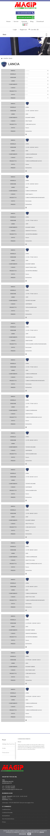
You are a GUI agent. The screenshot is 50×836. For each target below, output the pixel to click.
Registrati (23, 29)
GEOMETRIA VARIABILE (31, 234)
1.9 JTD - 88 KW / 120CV (31, 513)
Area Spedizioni (6, 815)
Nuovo (27, 127)
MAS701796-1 (29, 413)
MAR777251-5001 (30, 596)
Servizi (16, 21)
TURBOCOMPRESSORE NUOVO (34, 161)
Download (40, 21)
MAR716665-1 (29, 194)
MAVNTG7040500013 (31, 633)
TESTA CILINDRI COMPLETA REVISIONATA (36, 344)
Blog (31, 21)
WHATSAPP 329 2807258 (24, 17)
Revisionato (28, 201)
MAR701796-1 (29, 377)
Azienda (24, 21)
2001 (27, 626)
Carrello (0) (34, 29)
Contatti (25, 23)
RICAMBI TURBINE (30, 117)
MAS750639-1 (29, 706)
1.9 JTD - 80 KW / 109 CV (32, 440)
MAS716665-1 (29, 157)
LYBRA (27, 107)
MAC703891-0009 (30, 670)
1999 (27, 224)
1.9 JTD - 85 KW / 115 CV (32, 476)
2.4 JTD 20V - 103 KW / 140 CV (33, 623)
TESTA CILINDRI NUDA (31, 307)
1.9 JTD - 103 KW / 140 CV (32, 110)
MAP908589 (29, 304)
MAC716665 (29, 121)
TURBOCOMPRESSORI (31, 154)
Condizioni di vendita (7, 812)
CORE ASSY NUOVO (31, 124)
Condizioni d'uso (6, 809)
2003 (27, 114)
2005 (27, 516)
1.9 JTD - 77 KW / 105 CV (32, 220)
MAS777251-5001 (30, 560)
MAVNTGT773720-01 (31, 230)
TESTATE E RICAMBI (30, 300)
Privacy (4, 822)
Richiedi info (29, 131)
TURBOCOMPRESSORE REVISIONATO (35, 197)
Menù (4, 34)
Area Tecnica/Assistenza (8, 818)
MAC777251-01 (30, 523)
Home (8, 21)
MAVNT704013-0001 (31, 267)
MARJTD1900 (29, 340)
